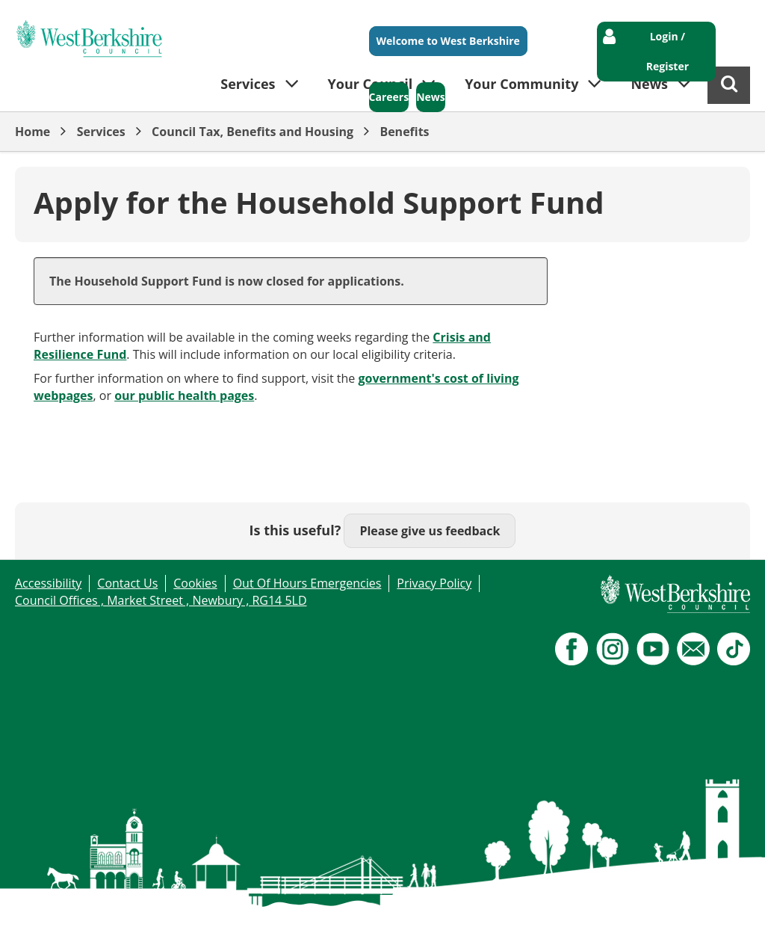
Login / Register (667, 51)
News (430, 97)
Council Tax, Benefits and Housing (252, 131)
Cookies (195, 583)
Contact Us (127, 583)
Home (32, 131)
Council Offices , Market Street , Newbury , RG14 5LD (161, 600)
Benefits (404, 131)
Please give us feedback (429, 531)
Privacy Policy (434, 583)
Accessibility (48, 583)
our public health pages (184, 395)
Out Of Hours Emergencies (307, 583)
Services (101, 131)
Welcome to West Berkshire (448, 41)
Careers (389, 97)
